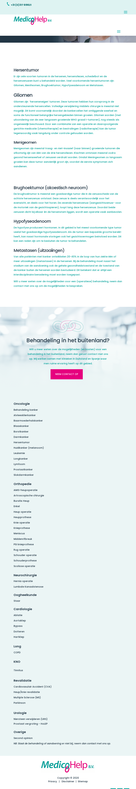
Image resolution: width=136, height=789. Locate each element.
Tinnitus (18, 670)
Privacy (52, 781)
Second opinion (23, 738)
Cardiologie (23, 609)
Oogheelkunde (25, 595)
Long (17, 646)
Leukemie (19, 453)
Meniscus (19, 533)
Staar (17, 601)
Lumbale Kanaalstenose (28, 586)
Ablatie (18, 615)
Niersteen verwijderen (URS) (31, 719)
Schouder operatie (25, 555)
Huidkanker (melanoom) (29, 447)
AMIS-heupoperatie (25, 490)
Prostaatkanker (23, 469)
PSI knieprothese (24, 544)
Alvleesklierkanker (25, 415)
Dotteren (19, 631)
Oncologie (22, 404)
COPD (17, 652)
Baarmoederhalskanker (28, 420)
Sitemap (83, 781)
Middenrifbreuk (23, 539)
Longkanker (21, 458)
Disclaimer (68, 781)
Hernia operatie (23, 581)
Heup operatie (22, 512)
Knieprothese (22, 528)
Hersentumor (22, 442)
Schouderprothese (25, 560)
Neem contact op (66, 374)
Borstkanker (21, 431)
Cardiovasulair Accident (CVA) (33, 686)
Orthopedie (22, 484)
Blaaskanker (21, 426)
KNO (17, 662)
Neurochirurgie (25, 575)
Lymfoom (19, 464)
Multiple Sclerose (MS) (27, 697)
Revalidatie (22, 680)
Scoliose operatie (24, 566)
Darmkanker (21, 437)
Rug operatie (22, 549)
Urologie (20, 713)
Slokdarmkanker (24, 475)
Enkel (17, 506)
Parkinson (20, 703)
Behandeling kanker (26, 410)
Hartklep (19, 637)
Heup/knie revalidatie (27, 692)
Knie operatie (22, 522)
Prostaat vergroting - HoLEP (31, 723)
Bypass (18, 626)
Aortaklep (20, 620)
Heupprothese (22, 517)
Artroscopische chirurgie (29, 495)
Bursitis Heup (21, 501)
